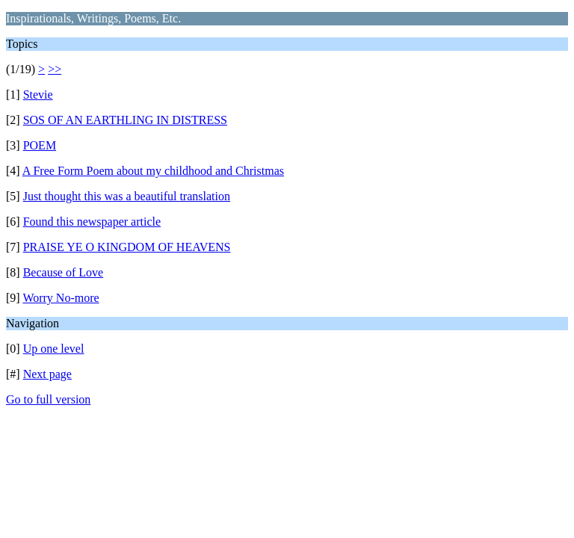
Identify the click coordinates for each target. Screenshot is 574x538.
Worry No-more (60, 297)
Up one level (53, 348)
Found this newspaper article (92, 221)
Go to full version (48, 399)
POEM (39, 145)
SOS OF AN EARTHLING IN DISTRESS (125, 120)
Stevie (38, 94)
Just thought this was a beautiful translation (126, 196)
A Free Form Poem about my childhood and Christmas (153, 170)
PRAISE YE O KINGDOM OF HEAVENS (127, 247)
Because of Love (63, 272)
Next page (47, 374)
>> (54, 69)
